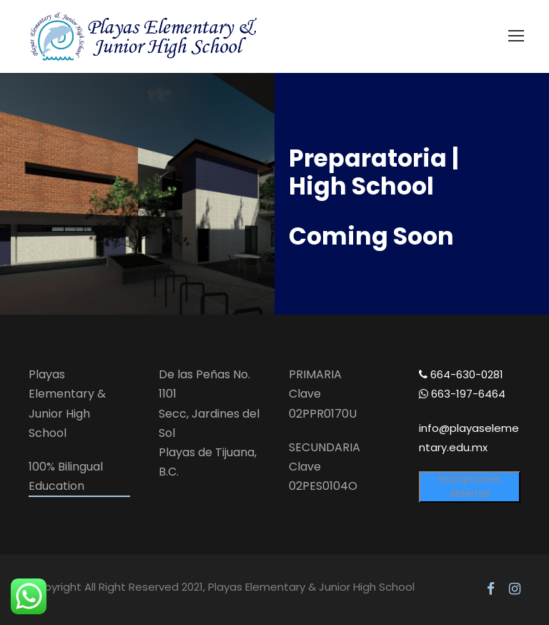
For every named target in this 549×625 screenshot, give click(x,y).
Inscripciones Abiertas (470, 487)
